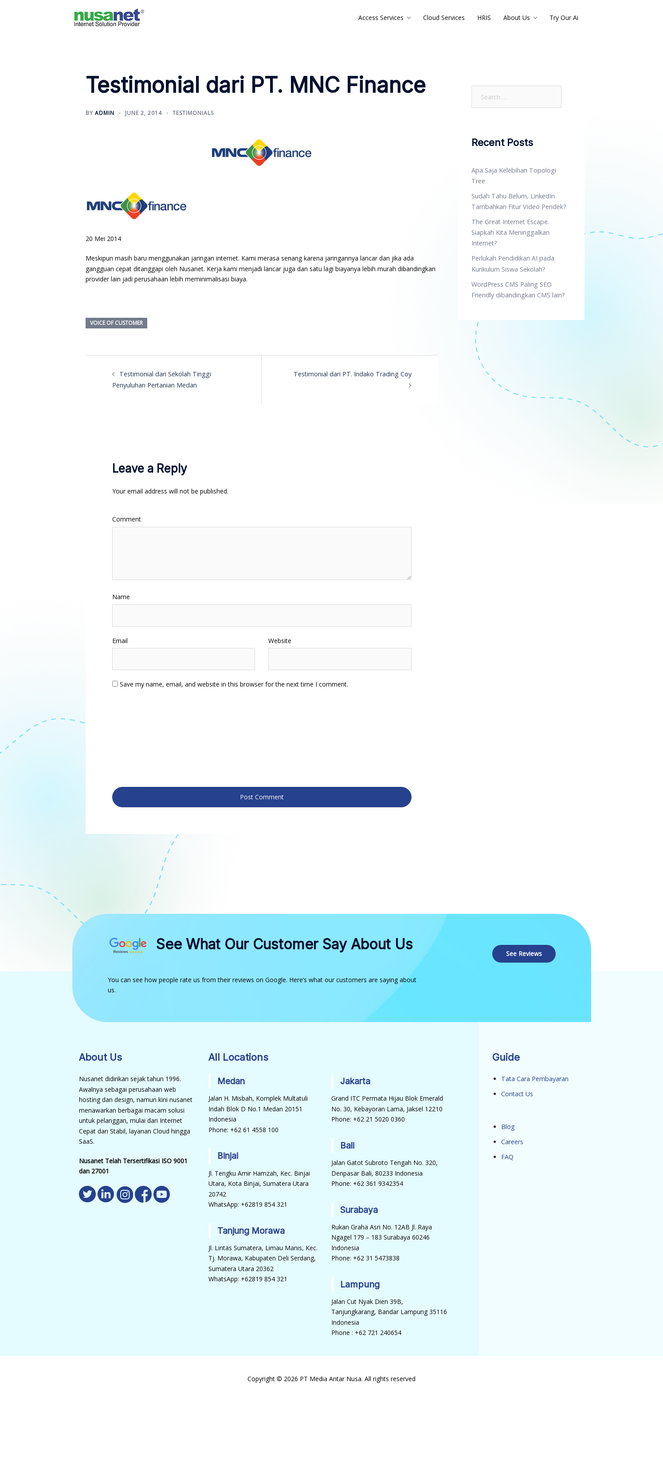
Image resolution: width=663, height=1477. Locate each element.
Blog (507, 1124)
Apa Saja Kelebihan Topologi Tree (520, 170)
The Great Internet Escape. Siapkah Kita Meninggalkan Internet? (509, 221)
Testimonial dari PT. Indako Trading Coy (347, 374)
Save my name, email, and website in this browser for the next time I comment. (234, 683)
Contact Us (517, 1091)
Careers (512, 1139)
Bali (347, 1143)
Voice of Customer (116, 323)
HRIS (484, 17)
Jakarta (356, 1079)
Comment (126, 518)
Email (120, 640)
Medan (232, 1079)
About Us (516, 17)
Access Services (381, 17)
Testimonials (193, 113)
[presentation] (148, 737)
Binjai (228, 1153)
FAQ (507, 1153)
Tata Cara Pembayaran (534, 1076)
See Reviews (524, 951)
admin (104, 113)
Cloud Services (444, 17)
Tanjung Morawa (252, 1228)
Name (121, 596)
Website (279, 640)
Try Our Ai (563, 17)
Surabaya (360, 1207)
